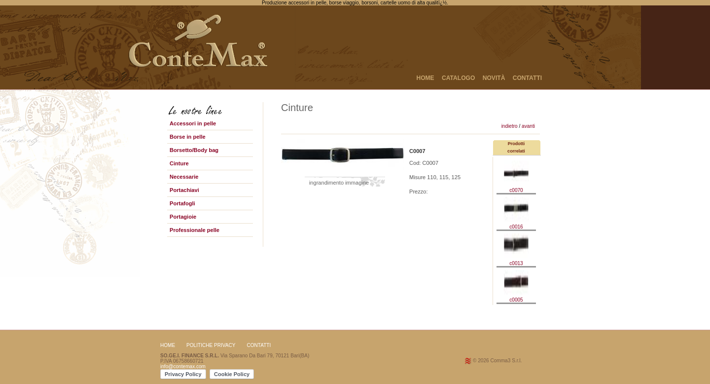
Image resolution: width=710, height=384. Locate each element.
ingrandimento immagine (339, 183)
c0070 (516, 187)
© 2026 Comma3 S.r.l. (497, 360)
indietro (509, 126)
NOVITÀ (494, 78)
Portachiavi (184, 190)
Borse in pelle (188, 137)
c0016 (516, 224)
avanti (528, 126)
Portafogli (182, 203)
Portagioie (183, 217)
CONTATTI (527, 78)
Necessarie (184, 177)
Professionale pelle (194, 230)
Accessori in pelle (193, 123)
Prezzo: (418, 191)
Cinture (179, 163)
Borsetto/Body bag (194, 150)
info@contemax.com (183, 366)
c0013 (516, 260)
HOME (425, 78)
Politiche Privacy (211, 345)
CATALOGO (458, 78)
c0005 (516, 297)
